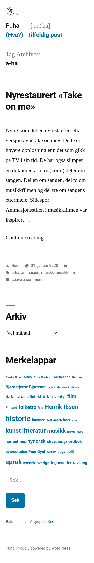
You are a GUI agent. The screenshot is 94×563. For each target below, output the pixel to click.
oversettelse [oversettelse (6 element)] (16, 451)
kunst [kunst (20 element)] (13, 430)
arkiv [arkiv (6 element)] (28, 377)
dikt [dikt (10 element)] (47, 396)
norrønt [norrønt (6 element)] (12, 441)
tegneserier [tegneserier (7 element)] (61, 462)
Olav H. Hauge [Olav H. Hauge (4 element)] (57, 442)
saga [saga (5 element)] (61, 452)
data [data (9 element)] (10, 396)
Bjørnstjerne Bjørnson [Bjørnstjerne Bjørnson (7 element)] (26, 387)
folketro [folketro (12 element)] (27, 407)
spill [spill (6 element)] (70, 451)
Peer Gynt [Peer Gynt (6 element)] (36, 451)
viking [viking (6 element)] (82, 463)
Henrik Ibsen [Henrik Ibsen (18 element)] (61, 406)
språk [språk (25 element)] (14, 462)
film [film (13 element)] (71, 396)
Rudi (15, 265)
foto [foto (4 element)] (40, 408)
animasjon (30, 272)
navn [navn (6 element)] (71, 431)
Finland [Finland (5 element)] (11, 408)
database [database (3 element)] (21, 397)
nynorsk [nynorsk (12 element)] (36, 441)
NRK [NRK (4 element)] (23, 442)
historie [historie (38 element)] (18, 418)
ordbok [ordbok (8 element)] (75, 441)
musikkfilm (65, 272)
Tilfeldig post (44, 34)
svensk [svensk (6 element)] (29, 463)
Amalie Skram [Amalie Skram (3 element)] (14, 377)
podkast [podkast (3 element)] (51, 452)
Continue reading (29, 237)
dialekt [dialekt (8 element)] (34, 396)
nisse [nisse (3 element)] (80, 431)
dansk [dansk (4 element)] (75, 387)
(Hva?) (14, 34)
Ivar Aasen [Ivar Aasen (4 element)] (54, 420)
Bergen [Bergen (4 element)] (77, 377)
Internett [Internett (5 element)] (38, 420)
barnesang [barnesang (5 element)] (62, 377)
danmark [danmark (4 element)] (63, 387)
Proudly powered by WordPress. (43, 548)
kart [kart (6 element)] (66, 420)
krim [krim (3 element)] (74, 420)
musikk (47, 272)
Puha (12, 25)
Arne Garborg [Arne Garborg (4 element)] (43, 377)
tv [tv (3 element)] (74, 463)
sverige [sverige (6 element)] (43, 463)
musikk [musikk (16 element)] (56, 430)
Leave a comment (27, 279)
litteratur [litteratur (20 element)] (34, 430)
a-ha (15, 272)
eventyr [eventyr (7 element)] (59, 396)
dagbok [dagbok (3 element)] (51, 387)
